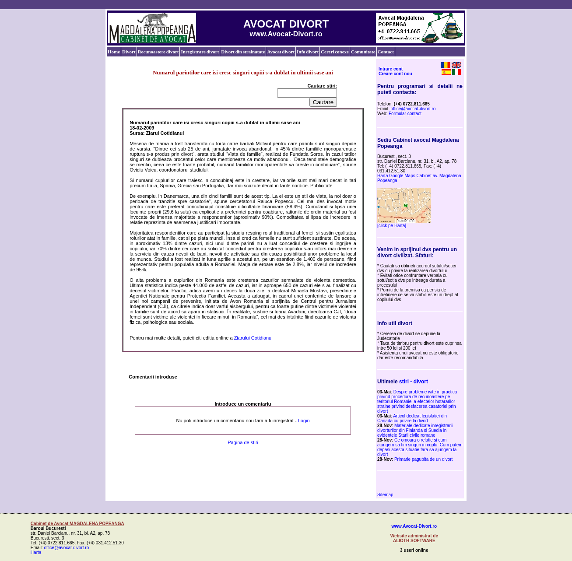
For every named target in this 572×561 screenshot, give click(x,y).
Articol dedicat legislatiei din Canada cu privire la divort (412, 418)
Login (304, 420)
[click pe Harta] (391, 225)
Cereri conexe (335, 51)
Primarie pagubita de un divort (423, 459)
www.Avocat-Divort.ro (414, 526)
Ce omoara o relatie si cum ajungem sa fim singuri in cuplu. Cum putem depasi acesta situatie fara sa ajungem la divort (420, 447)
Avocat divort (281, 51)
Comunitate (363, 51)
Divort (129, 51)
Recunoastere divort (158, 51)
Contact (386, 51)
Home (114, 51)
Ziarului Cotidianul (253, 337)
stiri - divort (413, 382)
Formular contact (405, 113)
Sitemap (385, 494)
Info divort (308, 51)
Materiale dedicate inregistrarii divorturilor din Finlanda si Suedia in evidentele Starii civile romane (415, 430)
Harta (36, 552)
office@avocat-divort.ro (413, 108)
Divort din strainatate (243, 51)
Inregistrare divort (200, 51)
